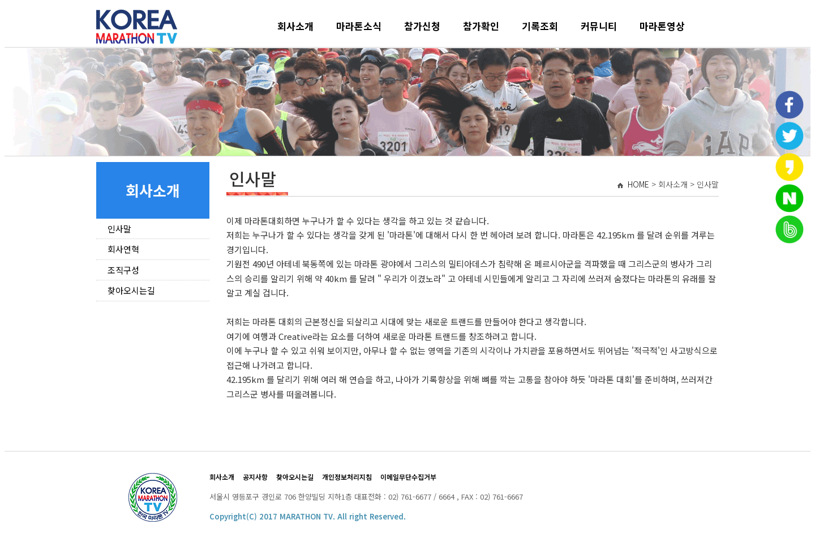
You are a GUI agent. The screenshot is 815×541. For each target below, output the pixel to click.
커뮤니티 (599, 26)
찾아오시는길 (131, 290)
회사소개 (295, 26)
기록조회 (540, 26)
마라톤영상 (662, 26)
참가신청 (422, 26)
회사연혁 (123, 249)
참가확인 (481, 26)
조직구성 (123, 270)
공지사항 (255, 477)
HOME (638, 184)
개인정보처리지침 (347, 477)
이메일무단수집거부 (408, 477)
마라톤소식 (358, 26)
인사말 (119, 229)
